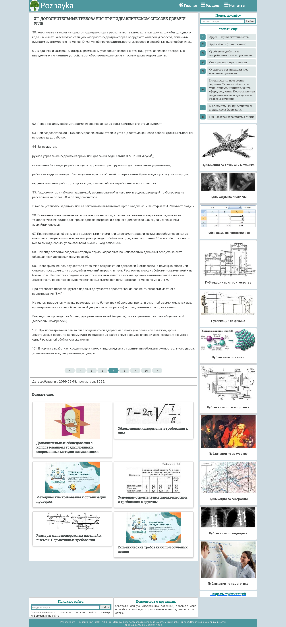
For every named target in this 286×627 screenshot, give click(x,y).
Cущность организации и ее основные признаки (228, 71)
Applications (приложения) (227, 44)
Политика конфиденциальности (208, 622)
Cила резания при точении (228, 62)
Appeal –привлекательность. (229, 37)
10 (146, 370)
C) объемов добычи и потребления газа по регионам (230, 53)
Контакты (237, 5)
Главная (190, 5)
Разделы (213, 5)
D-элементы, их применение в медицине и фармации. (230, 107)
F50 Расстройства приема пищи (231, 117)
